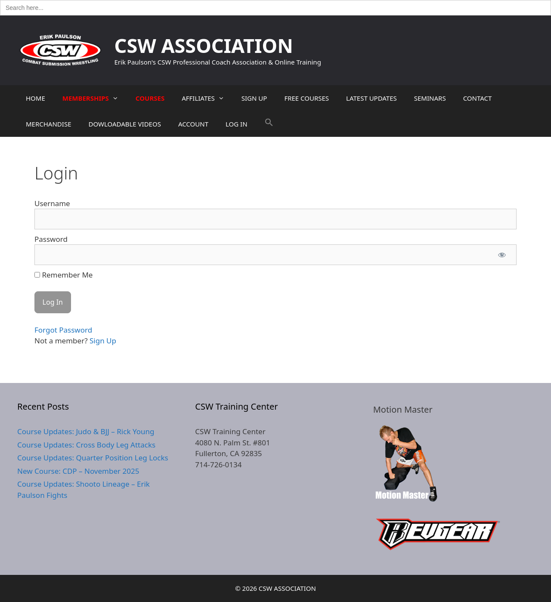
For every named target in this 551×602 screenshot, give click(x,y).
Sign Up (103, 341)
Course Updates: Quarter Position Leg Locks (92, 458)
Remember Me (63, 275)
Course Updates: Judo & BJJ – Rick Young (85, 431)
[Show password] (502, 254)
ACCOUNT (193, 124)
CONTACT (477, 98)
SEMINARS (430, 98)
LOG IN (237, 124)
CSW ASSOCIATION (204, 45)
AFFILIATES (207, 98)
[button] (269, 124)
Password (51, 239)
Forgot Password (63, 330)
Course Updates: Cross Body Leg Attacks (86, 445)
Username (52, 203)
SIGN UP (254, 98)
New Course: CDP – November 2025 (78, 471)
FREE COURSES (306, 98)
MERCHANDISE (48, 124)
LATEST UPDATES (371, 98)
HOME (35, 98)
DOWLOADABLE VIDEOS (124, 124)
